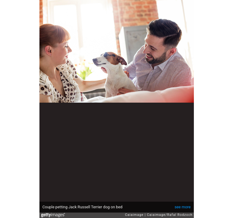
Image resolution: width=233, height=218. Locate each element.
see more (182, 207)
